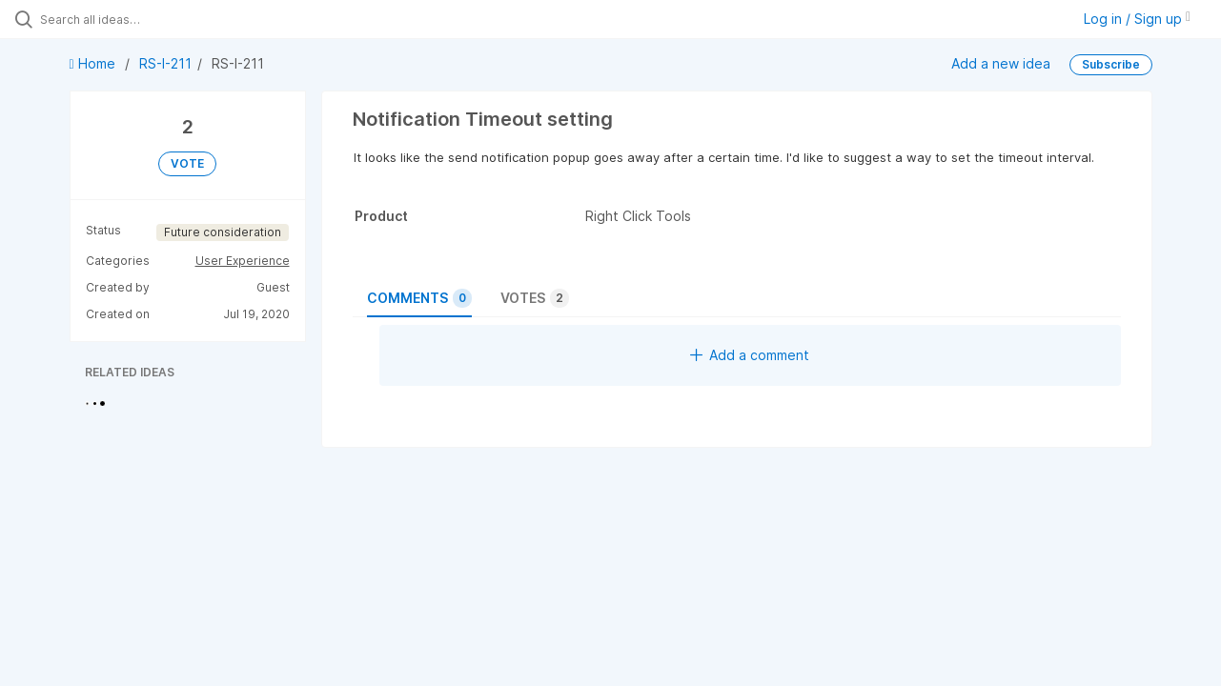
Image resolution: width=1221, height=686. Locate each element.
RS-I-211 (165, 63)
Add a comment (749, 355)
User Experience (242, 260)
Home (94, 63)
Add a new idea (1000, 63)
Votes (534, 298)
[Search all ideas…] (145, 19)
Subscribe (1111, 64)
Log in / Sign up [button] (1137, 18)
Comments (419, 298)
